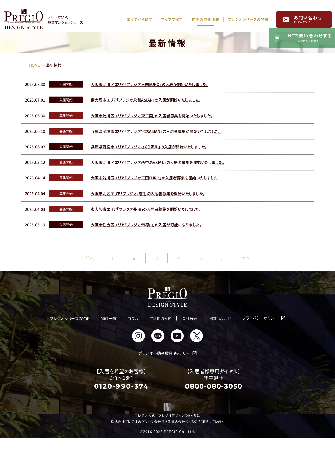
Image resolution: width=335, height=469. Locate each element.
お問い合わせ (308, 17)
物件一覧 (109, 348)
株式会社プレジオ (124, 451)
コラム (133, 348)
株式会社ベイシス (184, 451)
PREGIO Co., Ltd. (179, 461)
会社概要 (190, 348)
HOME (34, 65)
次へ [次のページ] (245, 288)
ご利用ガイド (160, 348)
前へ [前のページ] (89, 288)
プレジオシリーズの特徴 (70, 348)
